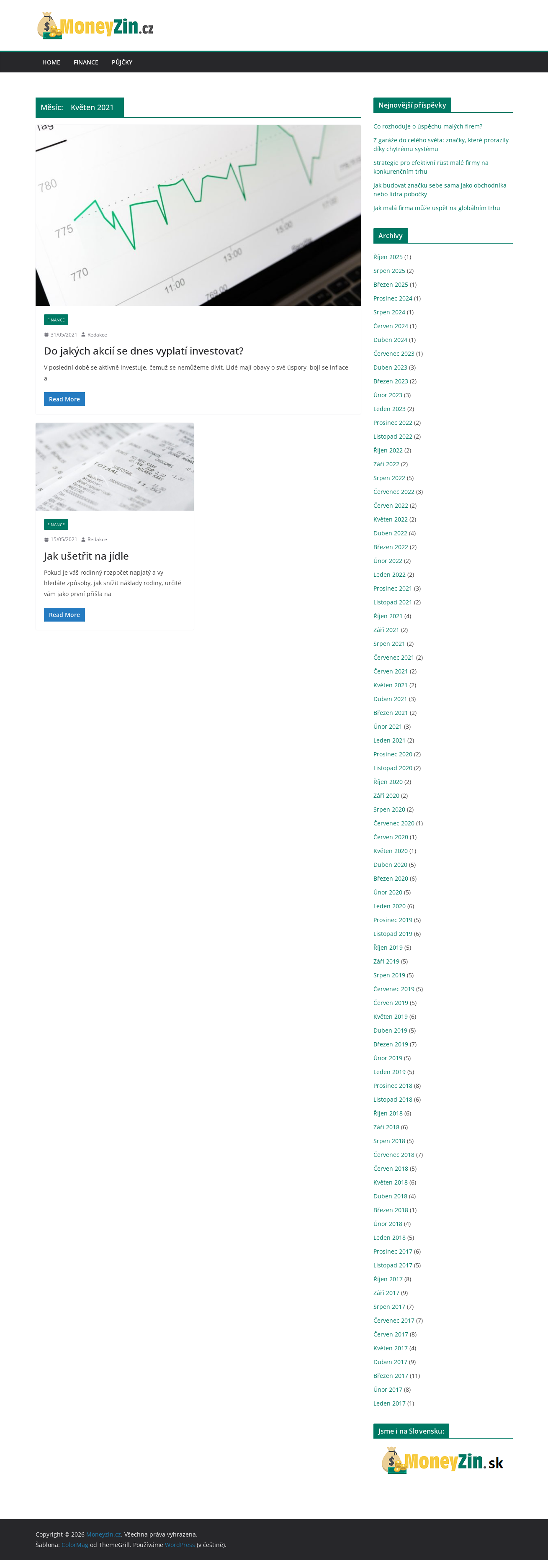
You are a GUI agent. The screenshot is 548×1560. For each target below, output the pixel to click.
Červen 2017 (390, 1334)
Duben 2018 (390, 1196)
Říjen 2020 (388, 782)
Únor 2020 (387, 892)
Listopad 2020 (392, 768)
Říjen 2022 (388, 450)
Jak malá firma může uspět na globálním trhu (436, 208)
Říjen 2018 (388, 1113)
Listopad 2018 (392, 1099)
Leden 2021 (389, 740)
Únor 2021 (387, 726)
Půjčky (122, 62)
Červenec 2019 (393, 989)
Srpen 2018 (389, 1141)
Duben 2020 (390, 865)
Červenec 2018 (393, 1155)
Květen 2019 (390, 1016)
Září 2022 (386, 464)
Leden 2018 (389, 1237)
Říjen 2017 (388, 1279)
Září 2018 (386, 1127)
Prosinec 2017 (392, 1251)
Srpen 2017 (389, 1307)
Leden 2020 (389, 906)
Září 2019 (386, 961)
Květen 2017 (390, 1348)
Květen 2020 (390, 851)
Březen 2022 (390, 547)
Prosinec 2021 (392, 588)
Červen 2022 (390, 505)
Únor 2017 (387, 1389)
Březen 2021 (390, 713)
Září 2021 (386, 630)
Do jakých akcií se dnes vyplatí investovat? (144, 350)
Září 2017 (386, 1293)
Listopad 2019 (392, 934)
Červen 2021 (390, 671)
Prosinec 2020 (392, 754)
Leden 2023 (389, 409)
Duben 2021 (390, 699)
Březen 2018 (390, 1210)
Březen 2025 (390, 284)
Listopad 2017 (392, 1265)
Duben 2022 (390, 533)
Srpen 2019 (389, 975)
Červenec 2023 (393, 353)
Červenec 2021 (393, 657)
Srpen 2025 (389, 271)
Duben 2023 (390, 367)
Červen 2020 (390, 837)
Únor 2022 (387, 561)
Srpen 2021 (389, 644)
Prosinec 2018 (392, 1086)
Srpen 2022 (389, 478)
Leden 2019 (389, 1072)
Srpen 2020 (389, 809)
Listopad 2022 (392, 436)
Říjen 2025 (388, 257)
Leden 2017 (389, 1403)
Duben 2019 (390, 1030)
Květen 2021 (390, 685)
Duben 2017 (390, 1362)
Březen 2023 (390, 381)
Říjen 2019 (388, 947)
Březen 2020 (390, 878)
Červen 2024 (390, 326)
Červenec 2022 (393, 492)
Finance (86, 62)
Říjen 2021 (388, 616)
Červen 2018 (390, 1168)
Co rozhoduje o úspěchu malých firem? (427, 126)
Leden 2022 (389, 574)
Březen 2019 (390, 1044)
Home (51, 62)
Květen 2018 (390, 1182)
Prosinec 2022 (392, 423)
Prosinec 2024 (392, 298)
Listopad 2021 (392, 602)
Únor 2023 (387, 395)
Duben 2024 (390, 340)
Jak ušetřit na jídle (86, 556)
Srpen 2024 (389, 312)
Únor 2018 (387, 1224)
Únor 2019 (387, 1058)
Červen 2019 (390, 1003)
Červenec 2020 (393, 823)
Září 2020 (386, 795)
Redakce (97, 334)
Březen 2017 (390, 1376)
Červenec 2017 (393, 1320)
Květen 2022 (390, 519)
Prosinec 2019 (392, 920)
